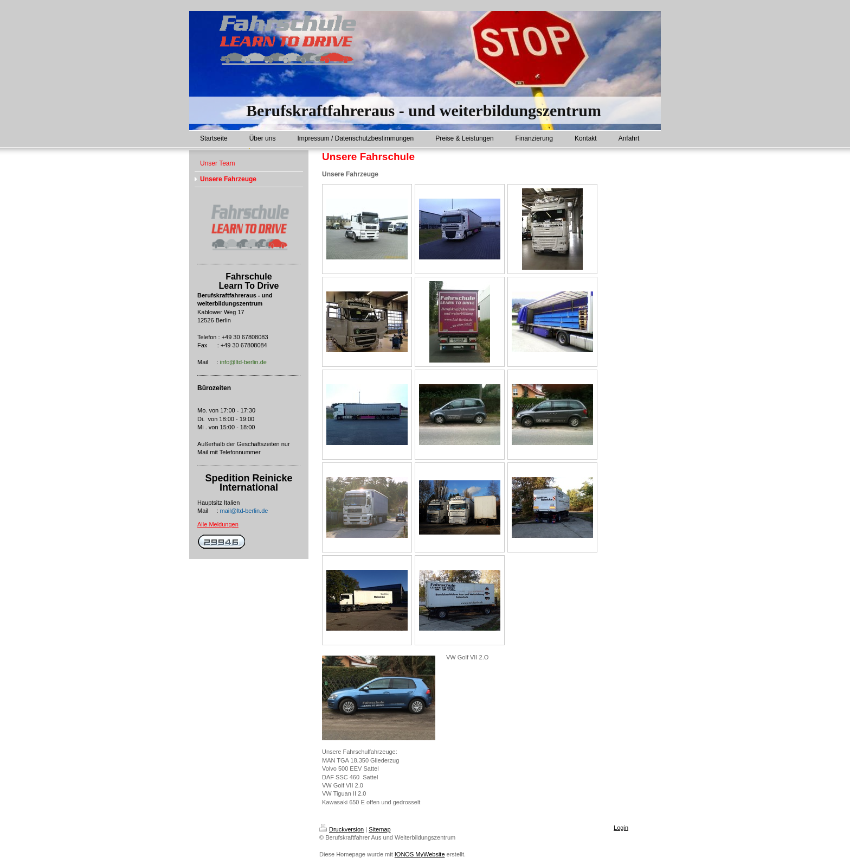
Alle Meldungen (218, 524)
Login (621, 827)
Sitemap (379, 829)
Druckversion (341, 829)
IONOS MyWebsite (420, 854)
